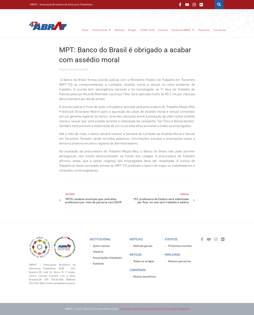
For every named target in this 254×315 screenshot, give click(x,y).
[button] (101, 30)
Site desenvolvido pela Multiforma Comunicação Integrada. (154, 308)
